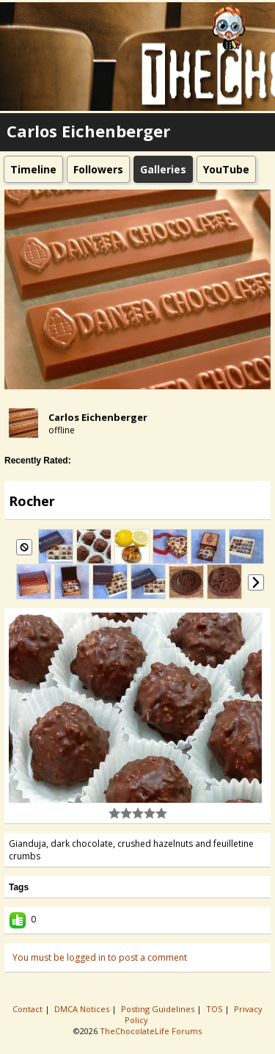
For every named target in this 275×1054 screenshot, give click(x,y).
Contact (28, 1008)
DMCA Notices (82, 1008)
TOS (215, 1008)
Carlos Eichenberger (97, 417)
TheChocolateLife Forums (151, 1030)
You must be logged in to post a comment (99, 957)
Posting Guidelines (159, 1008)
